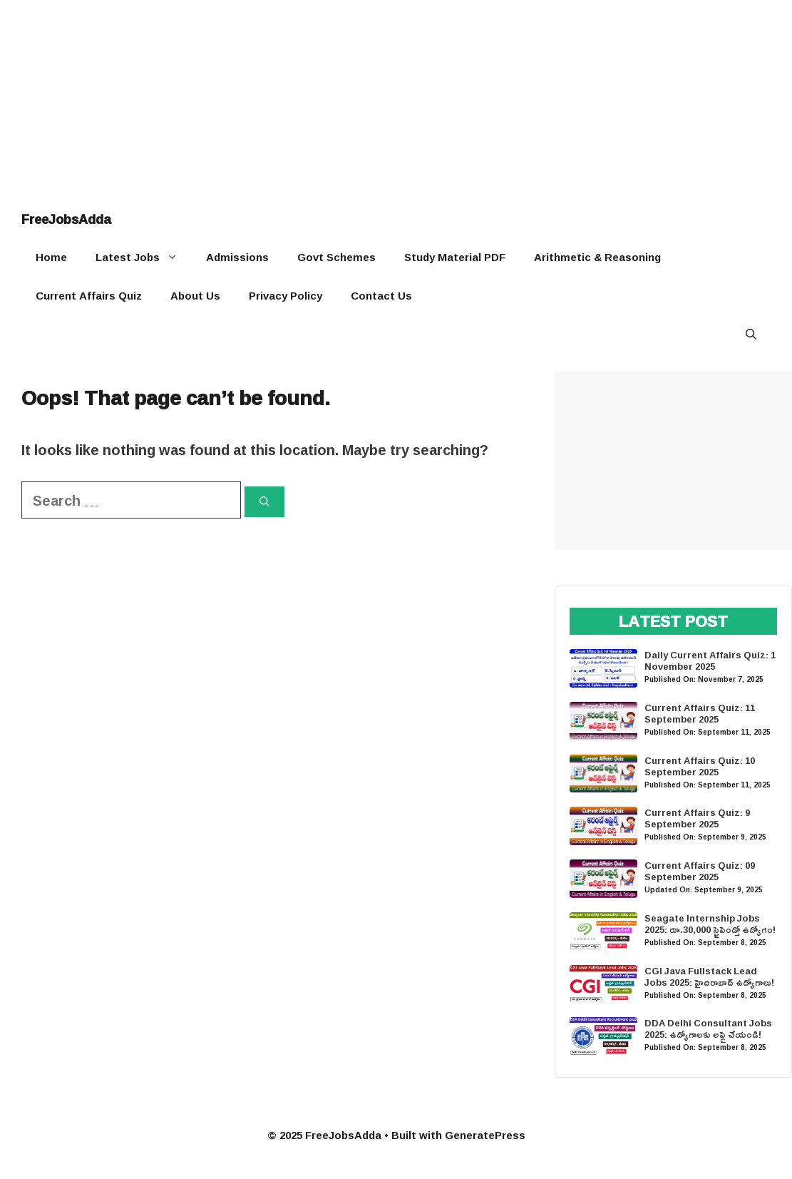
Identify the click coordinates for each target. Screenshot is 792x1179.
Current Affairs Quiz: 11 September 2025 (699, 713)
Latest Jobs (144, 257)
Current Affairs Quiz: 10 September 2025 (699, 766)
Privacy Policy (285, 295)
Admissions (237, 257)
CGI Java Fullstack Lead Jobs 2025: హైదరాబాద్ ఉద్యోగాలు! (709, 976)
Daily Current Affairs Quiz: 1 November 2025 (710, 660)
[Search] (264, 501)
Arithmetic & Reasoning (597, 257)
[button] (751, 334)
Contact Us (381, 295)
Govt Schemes (336, 257)
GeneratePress (485, 1135)
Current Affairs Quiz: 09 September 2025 (699, 871)
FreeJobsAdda (66, 219)
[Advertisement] (396, 100)
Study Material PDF (454, 257)
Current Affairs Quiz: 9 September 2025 (697, 818)
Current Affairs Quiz (89, 295)
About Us (195, 295)
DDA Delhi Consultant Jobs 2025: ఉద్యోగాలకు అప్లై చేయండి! (708, 1028)
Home (51, 257)
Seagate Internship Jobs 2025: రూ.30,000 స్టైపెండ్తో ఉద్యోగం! (710, 923)
